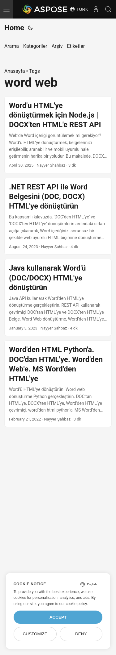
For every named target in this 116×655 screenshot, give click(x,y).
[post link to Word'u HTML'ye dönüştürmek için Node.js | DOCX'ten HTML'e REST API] (58, 135)
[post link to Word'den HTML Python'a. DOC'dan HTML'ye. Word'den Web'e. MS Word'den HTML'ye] (58, 384)
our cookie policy (73, 604)
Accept (58, 617)
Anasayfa (14, 71)
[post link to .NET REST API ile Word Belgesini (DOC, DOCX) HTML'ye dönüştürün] (58, 216)
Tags (34, 71)
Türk (79, 9)
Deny (81, 634)
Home (14, 27)
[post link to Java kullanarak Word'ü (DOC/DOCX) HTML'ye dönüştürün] (58, 297)
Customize (35, 634)
